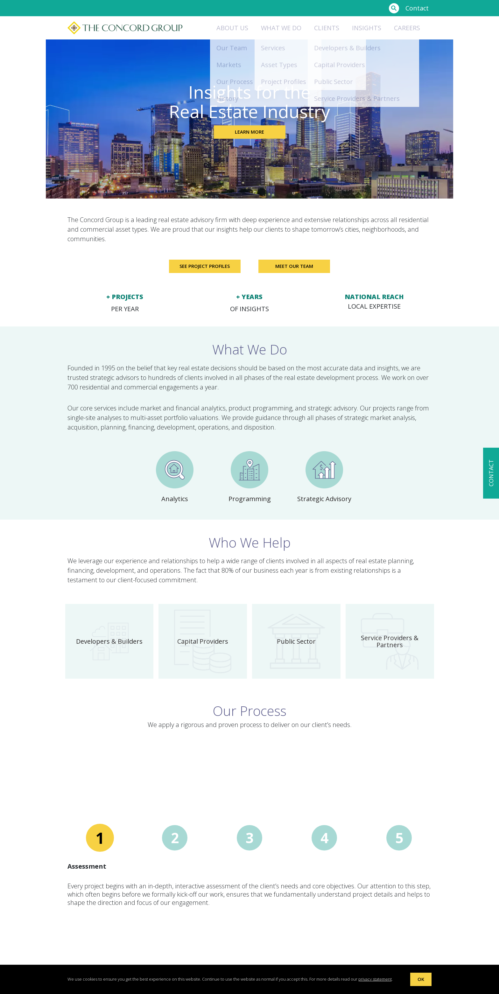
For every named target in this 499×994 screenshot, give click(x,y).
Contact (417, 8)
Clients (326, 28)
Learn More (249, 134)
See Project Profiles (201, 268)
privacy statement (375, 979)
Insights (366, 28)
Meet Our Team (298, 268)
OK (421, 979)
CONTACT (491, 473)
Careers (407, 28)
